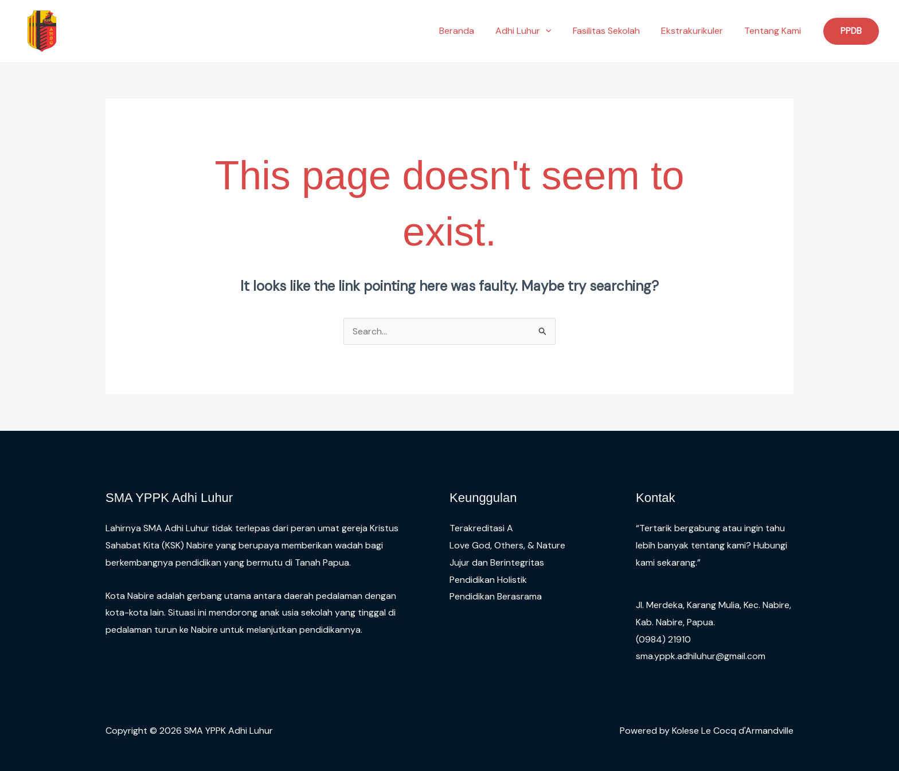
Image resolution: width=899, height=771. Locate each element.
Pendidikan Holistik (488, 580)
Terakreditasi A (481, 528)
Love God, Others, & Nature (507, 545)
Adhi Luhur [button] (534, 31)
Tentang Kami (774, 31)
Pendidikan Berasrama (496, 596)
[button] (556, 31)
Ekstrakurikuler (697, 31)
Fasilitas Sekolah (613, 31)
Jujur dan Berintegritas (497, 562)
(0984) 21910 (663, 639)
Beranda (469, 31)
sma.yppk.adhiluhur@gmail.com (700, 656)
